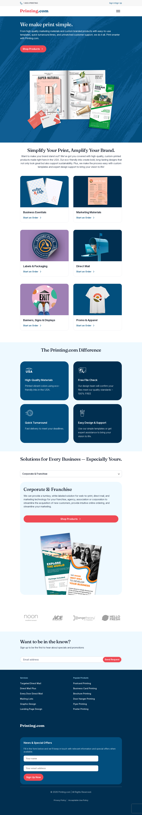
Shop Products (33, 48)
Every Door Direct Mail (31, 693)
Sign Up (118, 3)
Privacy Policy (60, 800)
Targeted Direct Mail (30, 683)
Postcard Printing (82, 683)
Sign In (112, 3)
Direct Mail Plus (28, 688)
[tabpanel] (71, 541)
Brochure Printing (82, 693)
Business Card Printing (85, 688)
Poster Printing (80, 709)
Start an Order (32, 217)
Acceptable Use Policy (78, 800)
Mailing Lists (26, 698)
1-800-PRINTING (29, 3)
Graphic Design (28, 704)
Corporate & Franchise (34, 473)
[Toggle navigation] (118, 11)
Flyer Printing (80, 704)
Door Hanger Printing (84, 698)
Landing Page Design (31, 709)
